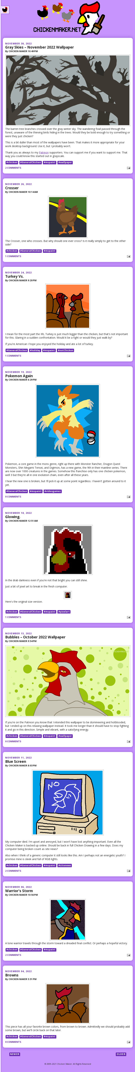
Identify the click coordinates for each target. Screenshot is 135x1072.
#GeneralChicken (30, 162)
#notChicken (65, 350)
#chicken (11, 162)
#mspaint (49, 162)
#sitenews (64, 865)
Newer (14, 1054)
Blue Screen (15, 761)
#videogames (52, 491)
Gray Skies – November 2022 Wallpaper (39, 47)
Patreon (44, 152)
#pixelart (64, 611)
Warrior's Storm (19, 890)
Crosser (12, 187)
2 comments (13, 167)
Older (121, 1054)
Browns (11, 975)
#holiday (35, 350)
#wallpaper (65, 162)
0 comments (13, 496)
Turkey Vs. (14, 276)
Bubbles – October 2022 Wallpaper (35, 637)
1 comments (13, 256)
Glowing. (12, 516)
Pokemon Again (19, 375)
